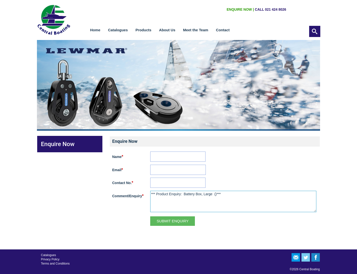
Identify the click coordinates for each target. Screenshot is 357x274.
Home (95, 30)
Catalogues (118, 30)
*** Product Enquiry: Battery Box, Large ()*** (233, 201)
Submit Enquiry (173, 221)
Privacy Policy (50, 259)
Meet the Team (195, 30)
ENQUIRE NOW (239, 9)
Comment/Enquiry (128, 196)
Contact (223, 30)
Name (117, 157)
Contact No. (122, 183)
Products (143, 30)
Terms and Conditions (55, 263)
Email (117, 170)
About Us (167, 30)
